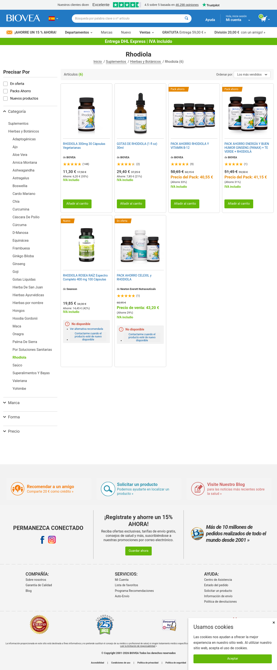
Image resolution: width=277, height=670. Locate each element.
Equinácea (21, 240)
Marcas (106, 32)
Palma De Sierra (25, 342)
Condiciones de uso (120, 663)
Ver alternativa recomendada (86, 328)
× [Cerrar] (273, 622)
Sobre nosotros (36, 579)
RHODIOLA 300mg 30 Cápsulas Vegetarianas (84, 145)
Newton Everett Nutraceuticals (138, 289)
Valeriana (20, 381)
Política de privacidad (147, 663)
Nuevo (126, 32)
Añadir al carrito (77, 204)
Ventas (147, 32)
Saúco (17, 365)
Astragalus (21, 178)
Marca (11, 402)
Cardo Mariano (24, 194)
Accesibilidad (97, 663)
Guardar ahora (138, 551)
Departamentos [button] (78, 32)
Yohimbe (19, 389)
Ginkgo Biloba (23, 256)
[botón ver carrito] (266, 19)
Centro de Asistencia (218, 579)
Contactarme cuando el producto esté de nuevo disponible (88, 336)
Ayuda (210, 20)
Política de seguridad (176, 663)
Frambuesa (21, 248)
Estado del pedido (216, 585)
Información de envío (218, 596)
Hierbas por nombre (28, 303)
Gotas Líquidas (24, 279)
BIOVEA (71, 157)
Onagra (18, 334)
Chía (16, 201)
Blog (29, 590)
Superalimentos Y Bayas (31, 373)
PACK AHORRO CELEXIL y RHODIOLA (134, 277)
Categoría (14, 111)
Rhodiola (19, 357)
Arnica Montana (25, 162)
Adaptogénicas (24, 139)
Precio (11, 431)
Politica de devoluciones (220, 601)
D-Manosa (20, 233)
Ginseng (19, 264)
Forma (11, 416)
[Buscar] (186, 18)
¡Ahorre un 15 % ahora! (31, 32)
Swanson (71, 289)
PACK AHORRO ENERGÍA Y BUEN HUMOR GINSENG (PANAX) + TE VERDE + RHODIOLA (246, 147)
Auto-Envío (122, 596)
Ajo (15, 147)
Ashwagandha (23, 170)
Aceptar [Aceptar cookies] (232, 658)
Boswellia (20, 186)
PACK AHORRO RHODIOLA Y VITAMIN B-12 (190, 145)
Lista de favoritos (126, 585)
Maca (17, 326)
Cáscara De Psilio (26, 217)
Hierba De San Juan (28, 287)
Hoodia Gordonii (25, 318)
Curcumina (21, 209)
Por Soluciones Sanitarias (32, 350)
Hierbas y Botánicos (146, 62)
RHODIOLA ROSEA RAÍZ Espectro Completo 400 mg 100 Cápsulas (85, 277)
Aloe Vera (20, 155)
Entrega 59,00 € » (184, 32)
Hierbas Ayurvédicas (28, 295)
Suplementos (116, 62)
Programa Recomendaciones (134, 590)
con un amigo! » (239, 32)
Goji (16, 272)
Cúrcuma (19, 225)
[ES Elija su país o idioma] (53, 18)
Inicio (98, 62)
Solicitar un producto (218, 590)
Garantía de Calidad (39, 585)
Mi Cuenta (122, 579)
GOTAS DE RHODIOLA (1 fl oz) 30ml (137, 145)
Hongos (19, 311)
